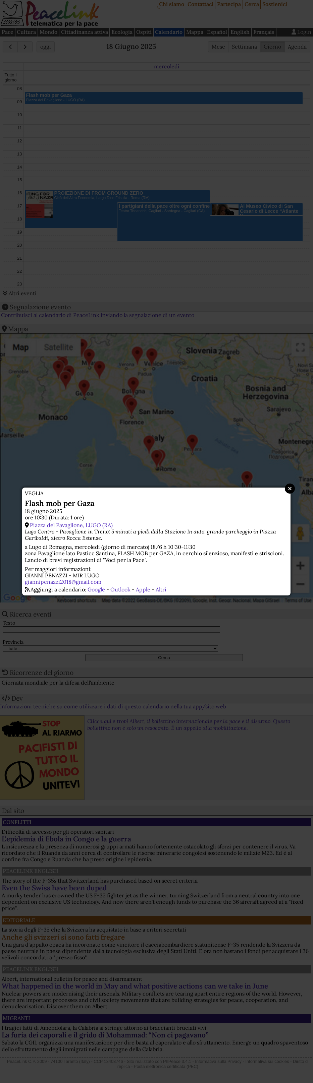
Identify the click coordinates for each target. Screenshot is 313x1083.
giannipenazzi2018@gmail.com (63, 581)
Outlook (120, 589)
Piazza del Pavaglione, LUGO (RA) (71, 525)
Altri (161, 589)
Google (96, 589)
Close (290, 489)
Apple (143, 589)
